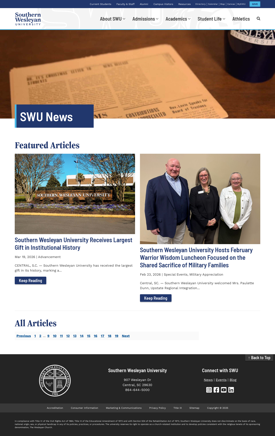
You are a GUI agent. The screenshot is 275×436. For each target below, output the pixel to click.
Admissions (143, 19)
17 (102, 336)
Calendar (213, 4)
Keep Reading (30, 280)
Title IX (177, 407)
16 (95, 336)
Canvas (231, 4)
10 (54, 336)
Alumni (144, 4)
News (208, 380)
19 (116, 336)
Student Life (210, 19)
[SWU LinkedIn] (231, 390)
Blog (233, 380)
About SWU (111, 19)
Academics (176, 19)
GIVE (255, 4)
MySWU (241, 4)
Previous (23, 336)
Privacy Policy (157, 407)
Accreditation (55, 407)
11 (61, 336)
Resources (184, 4)
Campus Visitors (163, 4)
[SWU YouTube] (223, 390)
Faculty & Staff (125, 4)
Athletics (241, 19)
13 (74, 336)
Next (126, 336)
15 (88, 336)
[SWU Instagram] (209, 390)
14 (81, 336)
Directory (200, 4)
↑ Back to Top (259, 357)
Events (221, 380)
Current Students (100, 4)
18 (109, 336)
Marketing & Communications (124, 407)
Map (222, 4)
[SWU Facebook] (216, 390)
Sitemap (194, 407)
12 (68, 336)
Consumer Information (84, 407)
